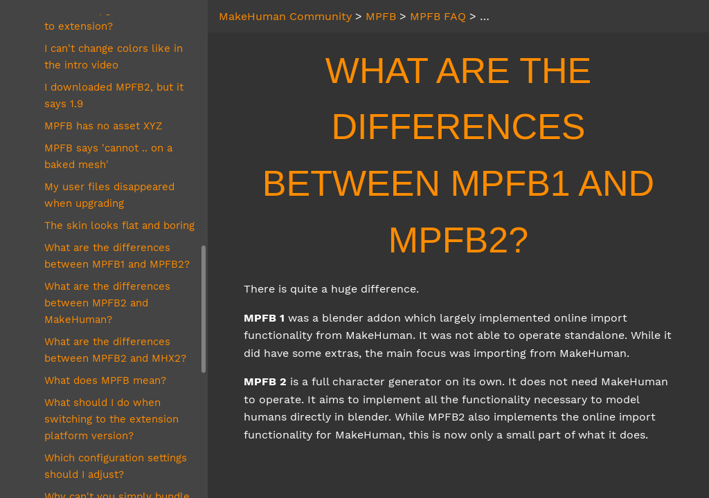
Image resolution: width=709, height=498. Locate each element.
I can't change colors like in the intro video (113, 56)
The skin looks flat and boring (119, 225)
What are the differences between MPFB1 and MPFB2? (117, 255)
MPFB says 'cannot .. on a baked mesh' (108, 156)
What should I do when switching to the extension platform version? (111, 419)
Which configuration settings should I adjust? (115, 466)
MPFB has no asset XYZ (103, 126)
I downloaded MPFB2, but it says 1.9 (113, 95)
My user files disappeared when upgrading (109, 195)
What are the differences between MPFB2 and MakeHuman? (107, 303)
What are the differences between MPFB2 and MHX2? (115, 350)
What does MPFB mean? (105, 380)
